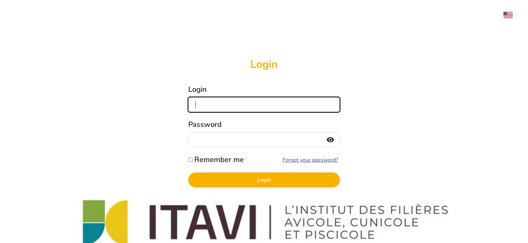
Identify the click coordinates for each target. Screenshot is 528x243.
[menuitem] (511, 15)
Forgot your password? (310, 160)
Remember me (219, 160)
